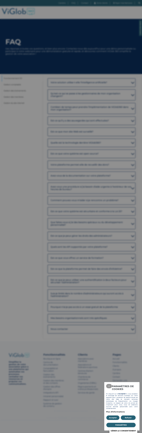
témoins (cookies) (124, 395)
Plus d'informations (115, 412)
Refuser (128, 417)
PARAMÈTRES (121, 425)
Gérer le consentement (123, 431)
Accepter (113, 417)
